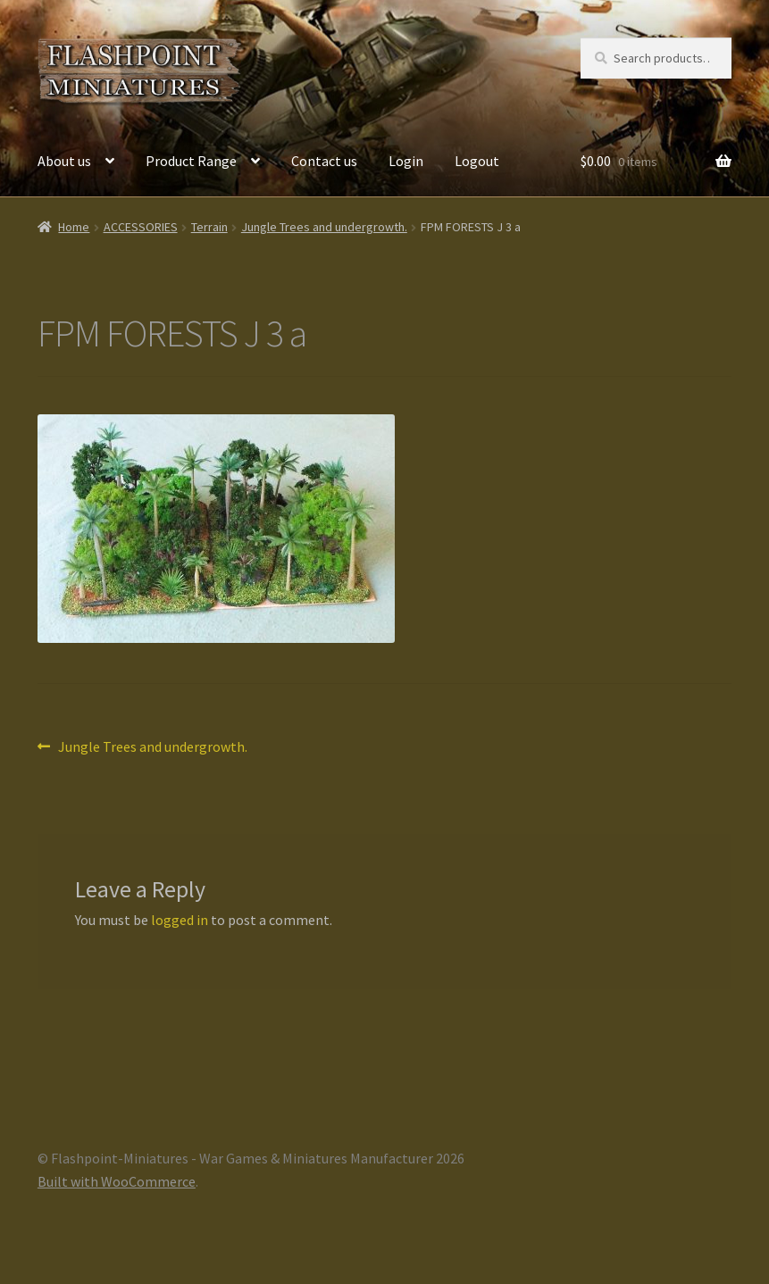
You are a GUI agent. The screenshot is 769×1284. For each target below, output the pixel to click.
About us (64, 161)
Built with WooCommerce (117, 1181)
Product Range (191, 161)
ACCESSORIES (141, 227)
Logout (477, 161)
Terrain (209, 227)
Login (406, 161)
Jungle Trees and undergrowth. (324, 227)
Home (73, 227)
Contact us (324, 161)
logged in (179, 920)
